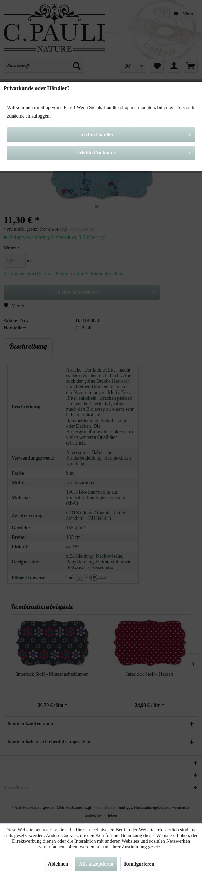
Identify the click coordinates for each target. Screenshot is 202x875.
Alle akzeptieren (96, 864)
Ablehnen (58, 864)
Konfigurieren (139, 864)
